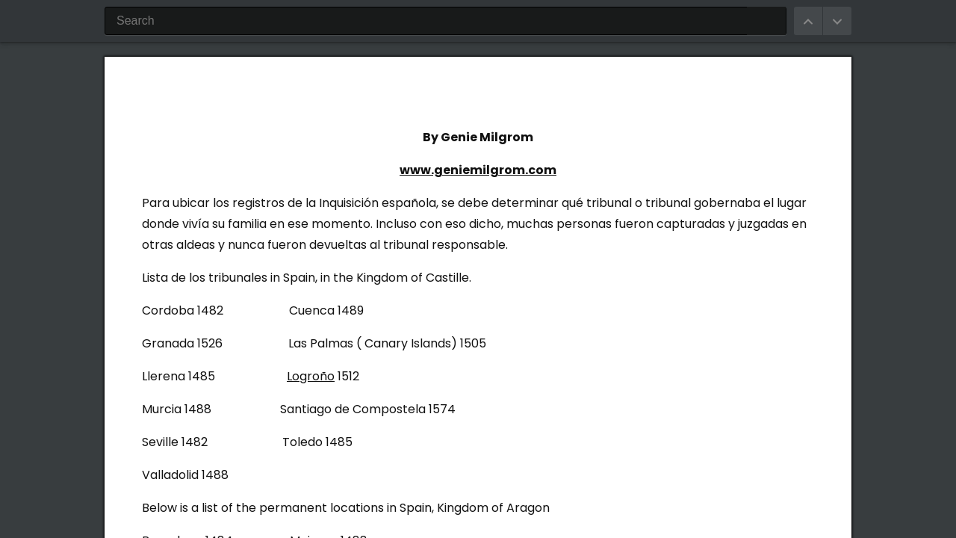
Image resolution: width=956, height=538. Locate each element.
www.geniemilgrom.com (478, 170)
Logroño (311, 376)
